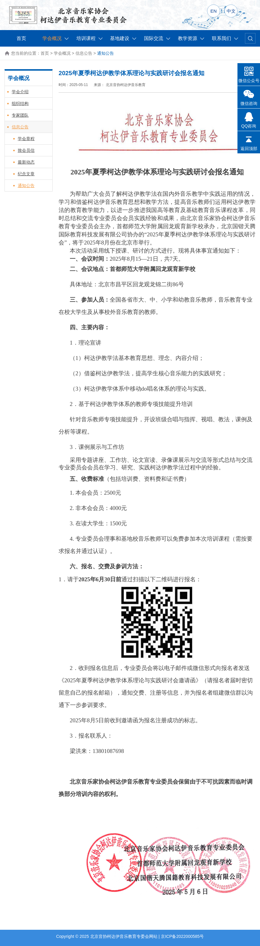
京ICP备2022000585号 (182, 936)
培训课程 (89, 38)
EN (213, 11)
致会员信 (26, 150)
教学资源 (191, 38)
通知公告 (26, 185)
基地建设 (123, 38)
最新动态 (26, 162)
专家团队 (20, 115)
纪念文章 (26, 173)
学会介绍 (20, 91)
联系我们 (225, 38)
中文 (231, 11)
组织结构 (20, 103)
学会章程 (26, 138)
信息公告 (83, 53)
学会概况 (55, 38)
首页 (21, 38)
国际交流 (157, 38)
